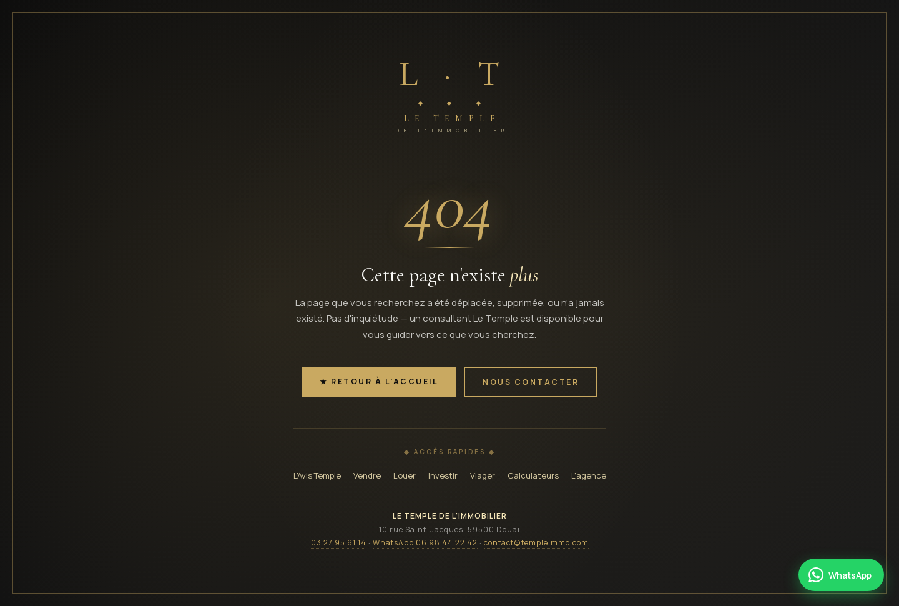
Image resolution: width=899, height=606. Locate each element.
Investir (443, 475)
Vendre (367, 475)
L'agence (588, 475)
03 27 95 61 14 (338, 542)
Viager (482, 475)
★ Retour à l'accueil (379, 381)
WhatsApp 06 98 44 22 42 (425, 542)
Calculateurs (533, 475)
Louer (404, 475)
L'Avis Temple (317, 475)
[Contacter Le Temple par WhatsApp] (841, 575)
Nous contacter (531, 382)
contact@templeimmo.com (536, 542)
